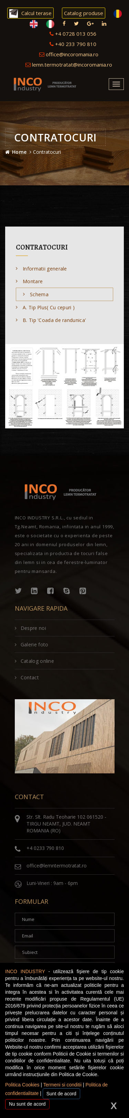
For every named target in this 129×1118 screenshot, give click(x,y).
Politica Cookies (22, 1084)
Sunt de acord (61, 1093)
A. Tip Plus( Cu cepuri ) (45, 307)
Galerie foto (32, 644)
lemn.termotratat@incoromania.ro (68, 64)
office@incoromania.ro (68, 54)
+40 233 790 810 (73, 44)
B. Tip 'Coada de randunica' (51, 320)
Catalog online (34, 661)
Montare (29, 281)
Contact (27, 677)
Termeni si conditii (62, 1084)
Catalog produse (83, 13)
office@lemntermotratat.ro (56, 865)
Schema (36, 294)
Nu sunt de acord (27, 1104)
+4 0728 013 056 (73, 33)
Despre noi (30, 628)
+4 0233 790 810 (45, 848)
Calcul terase (30, 13)
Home (19, 152)
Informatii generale (41, 268)
